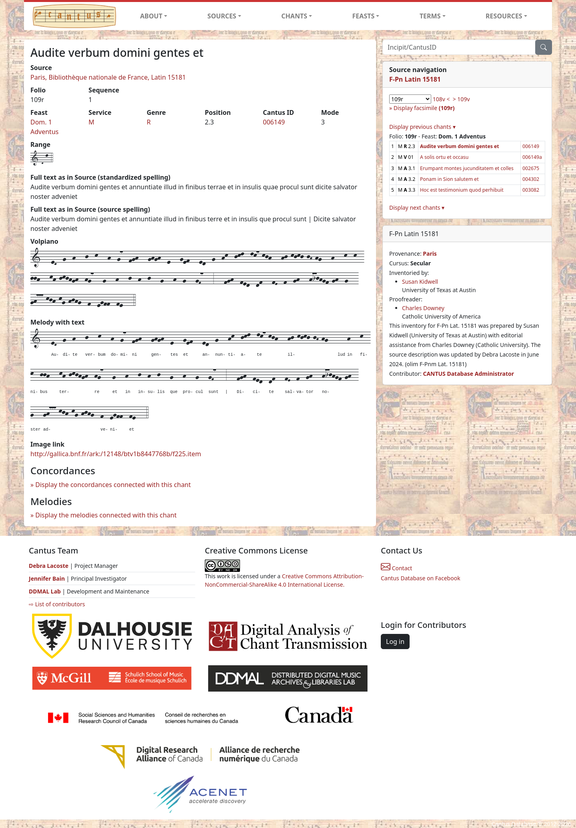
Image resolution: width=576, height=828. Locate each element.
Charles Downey (423, 308)
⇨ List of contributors (57, 604)
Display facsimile (424, 108)
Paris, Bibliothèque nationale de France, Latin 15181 (108, 77)
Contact (396, 568)
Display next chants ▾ (416, 207)
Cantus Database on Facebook (420, 578)
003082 (530, 189)
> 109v (461, 99)
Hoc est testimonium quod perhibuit (462, 189)
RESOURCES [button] (504, 16)
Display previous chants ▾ (422, 126)
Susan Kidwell (420, 281)
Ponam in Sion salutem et (449, 179)
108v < (441, 99)
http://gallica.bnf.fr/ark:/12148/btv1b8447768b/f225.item (115, 453)
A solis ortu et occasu (444, 157)
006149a (532, 157)
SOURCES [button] (222, 16)
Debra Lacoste (48, 565)
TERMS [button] (430, 16)
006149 (274, 122)
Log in (395, 641)
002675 (530, 168)
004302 (530, 179)
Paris (430, 253)
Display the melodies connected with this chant (105, 515)
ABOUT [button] (151, 16)
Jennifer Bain (47, 578)
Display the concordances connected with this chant (113, 484)
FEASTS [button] (363, 16)
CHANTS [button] (294, 16)
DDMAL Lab (45, 591)
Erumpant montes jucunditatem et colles (467, 168)
